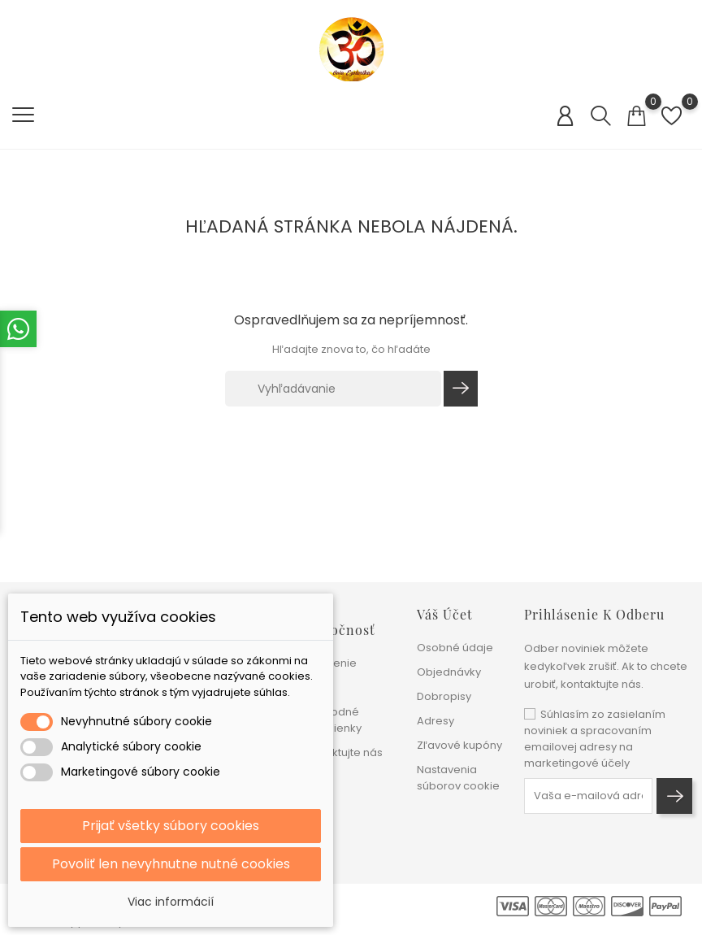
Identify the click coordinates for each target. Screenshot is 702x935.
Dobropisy (444, 696)
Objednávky (449, 672)
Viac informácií (171, 902)
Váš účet (445, 614)
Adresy (435, 720)
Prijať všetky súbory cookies (170, 825)
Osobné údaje (455, 647)
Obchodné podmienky (331, 720)
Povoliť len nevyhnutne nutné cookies (171, 864)
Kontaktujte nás (342, 752)
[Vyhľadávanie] (333, 389)
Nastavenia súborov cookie (458, 778)
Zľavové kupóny (459, 745)
